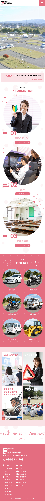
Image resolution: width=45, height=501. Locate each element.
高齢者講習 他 (21, 474)
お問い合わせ (21, 483)
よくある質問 (21, 471)
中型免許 (7, 488)
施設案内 (7, 474)
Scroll (22, 62)
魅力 (5, 471)
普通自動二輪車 (12, 305)
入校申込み (20, 480)
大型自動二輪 (8, 483)
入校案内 (6, 477)
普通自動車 (12, 280)
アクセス (19, 468)
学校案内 (6, 465)
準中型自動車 (12, 329)
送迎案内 (19, 465)
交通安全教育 (21, 477)
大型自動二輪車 (33, 280)
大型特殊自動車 (33, 329)
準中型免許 (7, 491)
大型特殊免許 (8, 494)
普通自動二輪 (8, 485)
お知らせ (19, 485)
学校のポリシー (8, 468)
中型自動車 (33, 305)
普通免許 (7, 480)
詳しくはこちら (24, 142)
